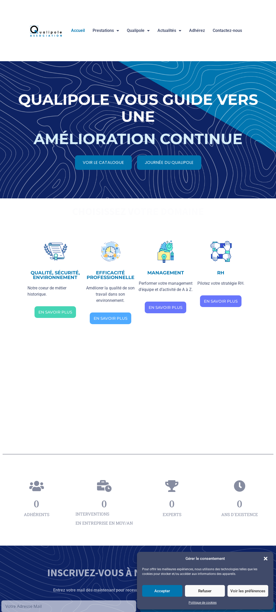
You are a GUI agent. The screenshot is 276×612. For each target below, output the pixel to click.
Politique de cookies (203, 602)
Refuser (204, 591)
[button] (265, 558)
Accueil (78, 30)
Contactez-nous (227, 30)
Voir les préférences (247, 591)
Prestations (106, 30)
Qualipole (138, 30)
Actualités (169, 30)
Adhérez (197, 30)
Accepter (162, 591)
